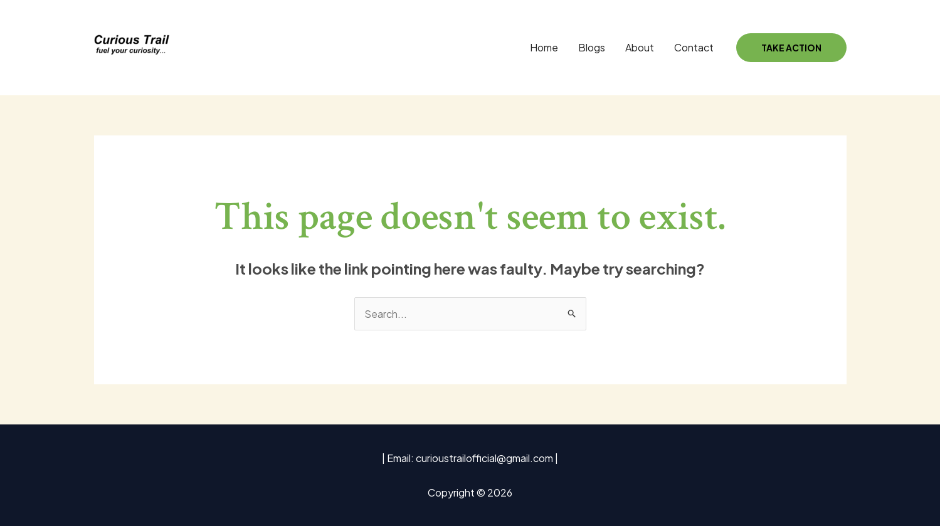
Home (544, 47)
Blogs (591, 47)
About (639, 47)
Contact (694, 47)
